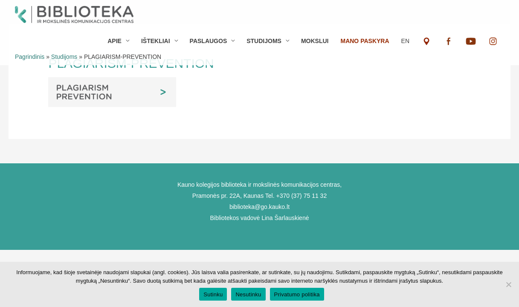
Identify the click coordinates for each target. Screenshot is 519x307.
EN (405, 41)
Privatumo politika (297, 294)
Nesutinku (248, 294)
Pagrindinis (29, 56)
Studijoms (64, 56)
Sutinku (213, 294)
